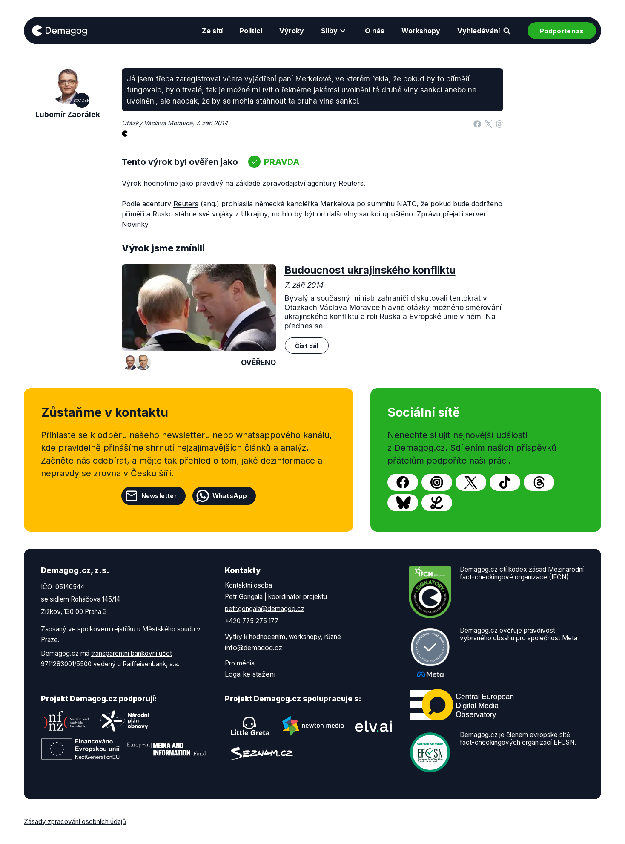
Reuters (185, 203)
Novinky (135, 224)
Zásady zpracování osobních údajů (75, 822)
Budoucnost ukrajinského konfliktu (370, 270)
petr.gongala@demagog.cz (264, 609)
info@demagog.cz (253, 647)
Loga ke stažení (250, 674)
